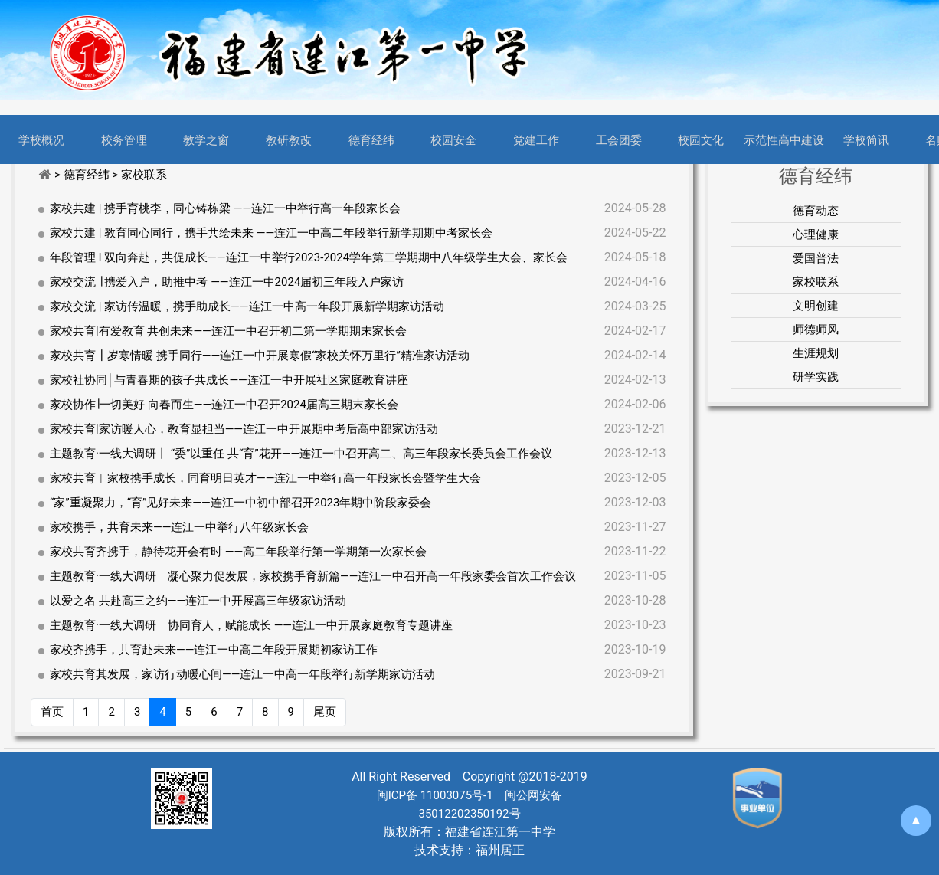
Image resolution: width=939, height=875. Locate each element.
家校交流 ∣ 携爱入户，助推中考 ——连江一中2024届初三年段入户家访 (227, 282)
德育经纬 (371, 139)
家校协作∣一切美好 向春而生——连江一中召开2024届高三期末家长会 (224, 404)
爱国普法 (816, 258)
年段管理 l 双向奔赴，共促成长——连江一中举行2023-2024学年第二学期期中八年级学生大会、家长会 (309, 257)
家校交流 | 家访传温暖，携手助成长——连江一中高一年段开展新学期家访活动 (247, 306)
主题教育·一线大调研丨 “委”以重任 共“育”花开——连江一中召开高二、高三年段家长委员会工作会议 (301, 453)
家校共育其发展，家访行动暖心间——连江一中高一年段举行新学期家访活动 (242, 674)
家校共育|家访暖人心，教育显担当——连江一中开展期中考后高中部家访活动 (244, 429)
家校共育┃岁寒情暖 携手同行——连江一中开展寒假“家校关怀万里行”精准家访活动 (260, 355)
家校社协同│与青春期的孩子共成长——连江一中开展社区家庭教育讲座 (229, 380)
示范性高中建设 (784, 139)
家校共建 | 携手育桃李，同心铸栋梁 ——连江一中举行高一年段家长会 (225, 208)
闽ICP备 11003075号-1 (435, 795)
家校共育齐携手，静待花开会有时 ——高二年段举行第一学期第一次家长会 (238, 552)
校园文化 (701, 139)
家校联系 (816, 282)
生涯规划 (816, 353)
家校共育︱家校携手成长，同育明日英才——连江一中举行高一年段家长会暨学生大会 (265, 478)
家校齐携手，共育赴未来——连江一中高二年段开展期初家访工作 (214, 650)
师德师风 (816, 329)
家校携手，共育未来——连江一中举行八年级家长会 (179, 527)
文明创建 (816, 306)
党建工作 (536, 139)
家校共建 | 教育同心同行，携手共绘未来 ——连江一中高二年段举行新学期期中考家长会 (271, 233)
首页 (52, 712)
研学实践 (816, 377)
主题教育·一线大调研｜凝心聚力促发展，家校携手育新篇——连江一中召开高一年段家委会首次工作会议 (313, 576)
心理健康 (816, 234)
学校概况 (41, 139)
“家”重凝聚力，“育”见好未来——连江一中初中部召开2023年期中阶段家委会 (240, 503)
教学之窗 (206, 139)
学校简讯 (866, 139)
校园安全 (453, 139)
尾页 (324, 712)
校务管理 (124, 139)
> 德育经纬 (83, 175)
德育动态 (816, 211)
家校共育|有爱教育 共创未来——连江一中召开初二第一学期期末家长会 (228, 331)
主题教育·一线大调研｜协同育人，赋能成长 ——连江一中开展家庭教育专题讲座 (251, 625)
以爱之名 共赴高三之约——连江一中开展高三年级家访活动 (198, 601)
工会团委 (619, 139)
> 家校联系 (139, 175)
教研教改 (289, 139)
